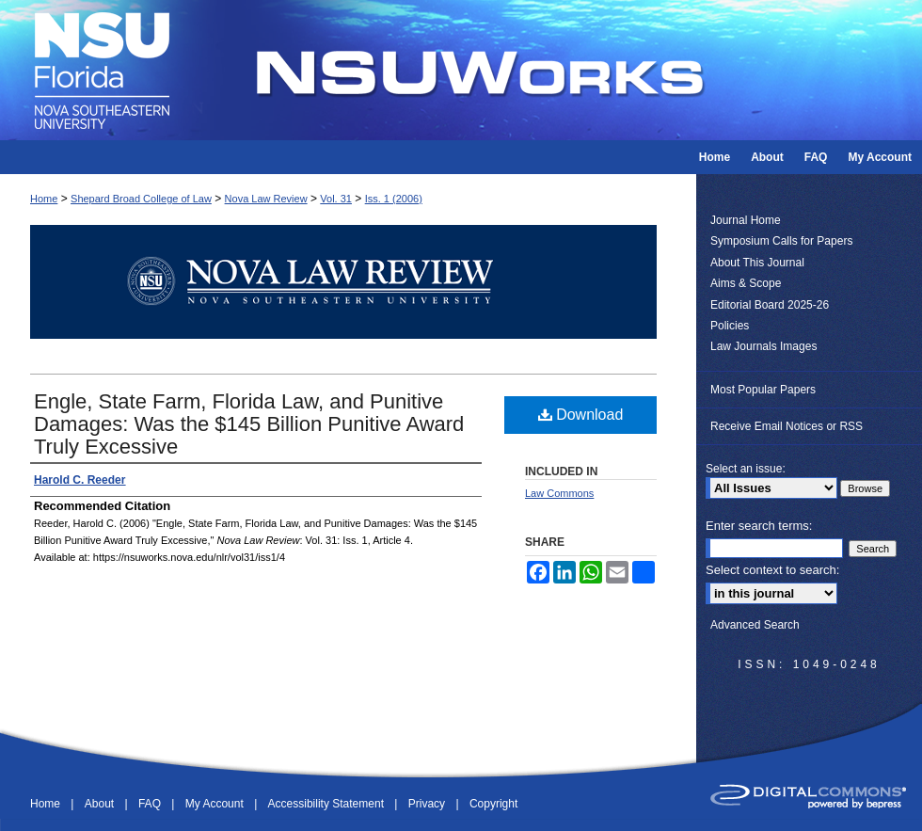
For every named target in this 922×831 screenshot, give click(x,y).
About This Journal (757, 262)
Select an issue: (746, 468)
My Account (215, 803)
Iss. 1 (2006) (393, 198)
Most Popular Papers (763, 389)
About (101, 803)
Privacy (428, 803)
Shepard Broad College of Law (141, 198)
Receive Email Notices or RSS (786, 426)
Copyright (493, 803)
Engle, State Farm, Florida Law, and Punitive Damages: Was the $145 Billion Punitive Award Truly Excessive (249, 424)
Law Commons (559, 493)
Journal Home (745, 220)
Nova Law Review (266, 198)
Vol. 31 (336, 198)
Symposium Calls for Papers (781, 241)
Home (43, 198)
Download (581, 415)
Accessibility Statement (328, 803)
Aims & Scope (745, 283)
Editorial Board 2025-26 (769, 305)
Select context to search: (772, 570)
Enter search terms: (759, 526)
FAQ (151, 803)
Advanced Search (755, 624)
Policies (729, 325)
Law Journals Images (763, 346)
